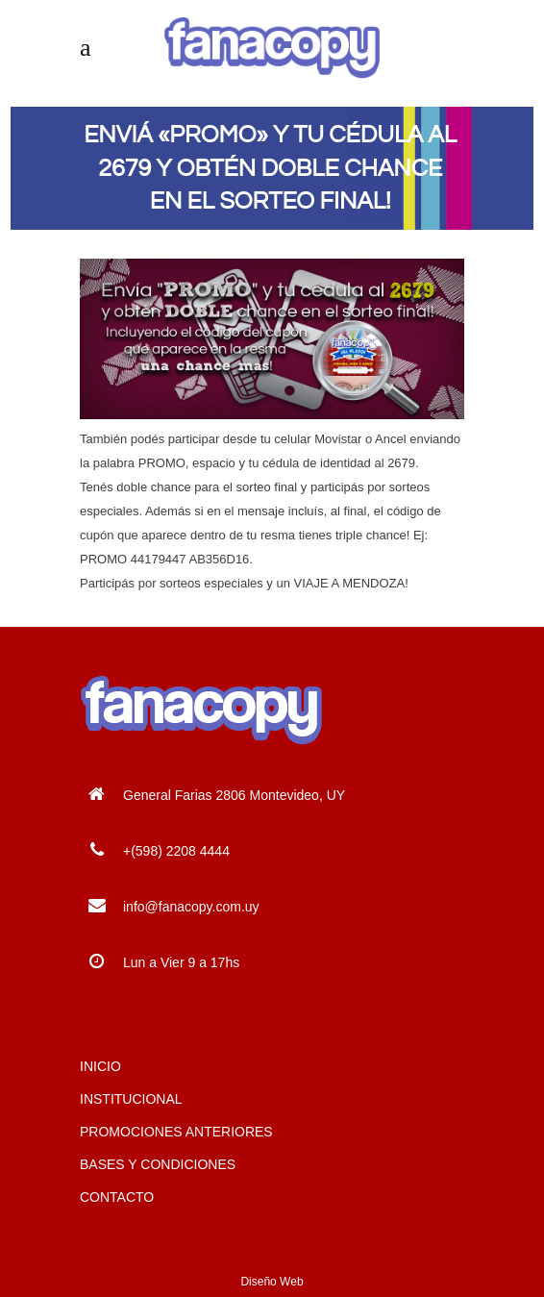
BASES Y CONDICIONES (157, 1164)
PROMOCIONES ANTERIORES (176, 1131)
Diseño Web (271, 1281)
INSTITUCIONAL (131, 1099)
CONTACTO (117, 1197)
